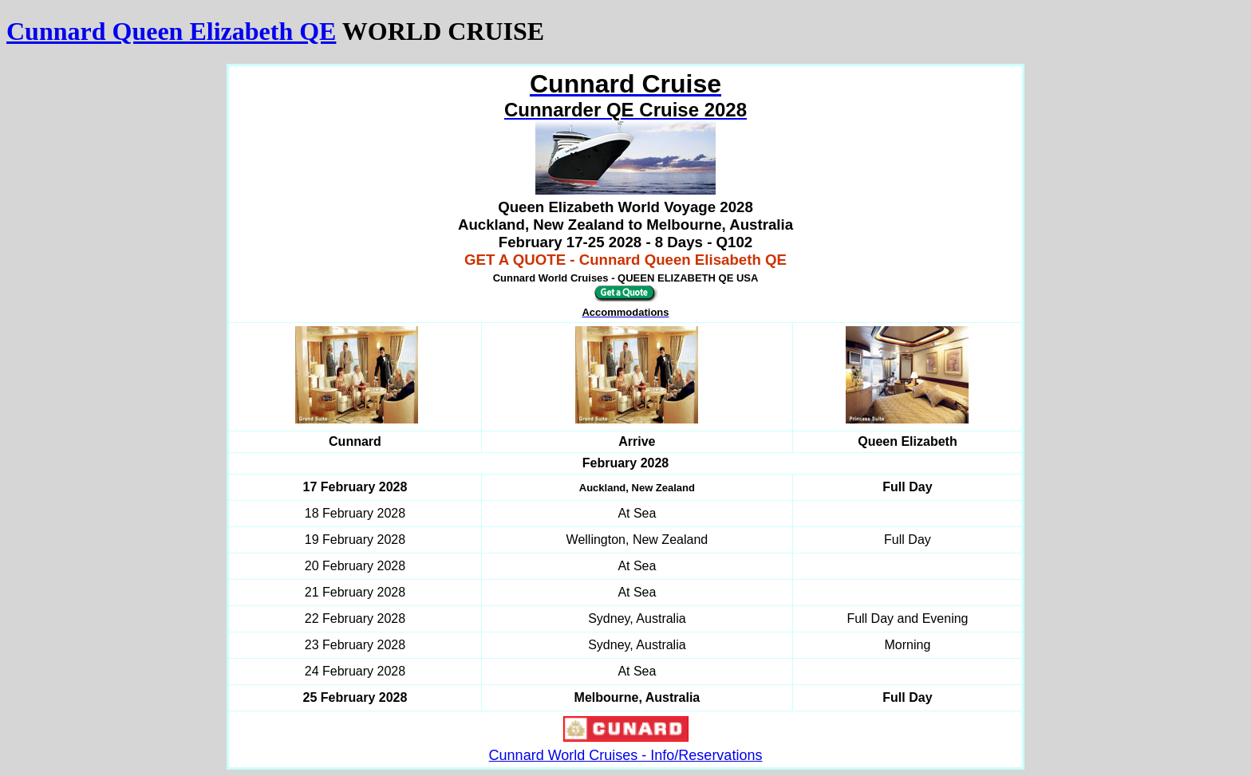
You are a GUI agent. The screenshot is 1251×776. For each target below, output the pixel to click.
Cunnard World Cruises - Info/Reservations (626, 755)
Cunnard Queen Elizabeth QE (171, 31)
